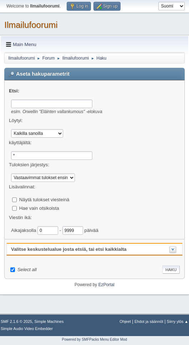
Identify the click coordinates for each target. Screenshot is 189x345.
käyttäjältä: (20, 142)
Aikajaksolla (24, 230)
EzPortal (106, 284)
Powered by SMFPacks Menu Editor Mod (94, 339)
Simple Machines (48, 321)
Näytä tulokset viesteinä (44, 199)
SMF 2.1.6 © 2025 (16, 321)
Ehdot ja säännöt (148, 321)
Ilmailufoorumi (30, 25)
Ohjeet (125, 321)
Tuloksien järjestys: (29, 164)
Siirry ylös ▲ (177, 321)
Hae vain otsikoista (39, 207)
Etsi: (14, 90)
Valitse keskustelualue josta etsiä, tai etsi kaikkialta (69, 249)
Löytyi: (16, 120)
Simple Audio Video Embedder (27, 328)
